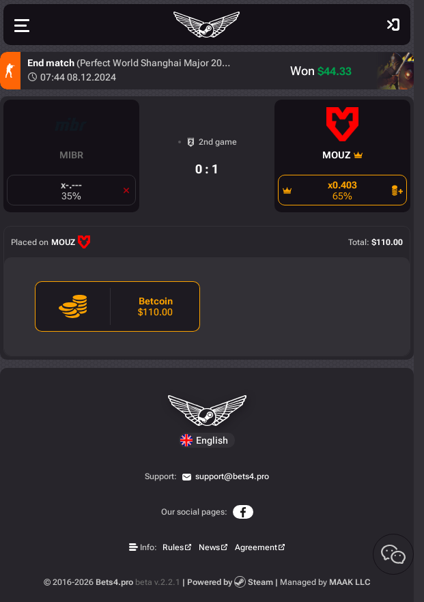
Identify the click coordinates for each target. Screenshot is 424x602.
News (209, 547)
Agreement (256, 547)
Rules (173, 547)
